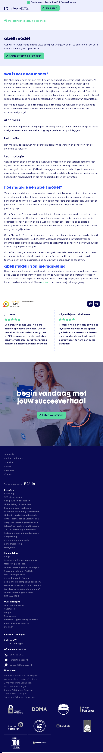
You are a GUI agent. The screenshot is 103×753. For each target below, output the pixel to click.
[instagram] (29, 484)
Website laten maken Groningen (20, 675)
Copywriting (10, 536)
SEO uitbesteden (13, 497)
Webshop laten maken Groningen (21, 679)
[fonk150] (39, 726)
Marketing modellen (15, 564)
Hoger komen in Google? (17, 578)
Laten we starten (52, 415)
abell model (40, 21)
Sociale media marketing (17, 508)
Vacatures (9, 609)
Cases (7, 466)
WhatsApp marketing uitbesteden (22, 526)
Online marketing (13, 458)
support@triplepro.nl (21, 665)
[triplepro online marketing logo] (16, 9)
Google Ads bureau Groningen (19, 690)
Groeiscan (51, 8)
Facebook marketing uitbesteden (22, 511)
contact (45, 282)
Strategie (9, 454)
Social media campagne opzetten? (22, 582)
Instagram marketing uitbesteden (22, 533)
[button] (90, 304)
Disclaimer (10, 627)
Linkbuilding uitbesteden (17, 504)
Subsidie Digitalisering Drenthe (21, 619)
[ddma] (39, 709)
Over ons (9, 470)
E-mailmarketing (13, 544)
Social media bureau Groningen (19, 697)
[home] (5, 21)
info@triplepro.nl (19, 660)
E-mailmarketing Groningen (18, 683)
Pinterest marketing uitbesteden (21, 519)
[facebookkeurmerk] (63, 709)
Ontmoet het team (14, 605)
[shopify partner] (39, 743)
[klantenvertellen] (15, 726)
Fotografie (9, 547)
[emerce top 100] (15, 743)
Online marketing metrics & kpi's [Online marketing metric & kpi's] (21, 567)
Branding (9, 493)
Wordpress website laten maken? (22, 589)
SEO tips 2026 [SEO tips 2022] (11, 596)
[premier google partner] (87, 709)
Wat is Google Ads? (14, 574)
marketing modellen (19, 21)
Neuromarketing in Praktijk (18, 571)
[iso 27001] (87, 726)
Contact (8, 474)
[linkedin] (33, 484)
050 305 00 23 (17, 654)
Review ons (10, 616)
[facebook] (25, 484)
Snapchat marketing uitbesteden (21, 522)
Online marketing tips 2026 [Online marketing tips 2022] (18, 592)
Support (8, 612)
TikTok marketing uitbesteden (20, 529)
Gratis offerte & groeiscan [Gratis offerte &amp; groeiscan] (25, 55)
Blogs (7, 556)
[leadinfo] (63, 726)
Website (8, 462)
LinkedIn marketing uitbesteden (21, 515)
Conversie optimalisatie (16, 540)
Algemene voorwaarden (17, 623)
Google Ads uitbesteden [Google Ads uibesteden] (17, 500)
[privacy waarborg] (15, 709)
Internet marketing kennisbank (20, 560)
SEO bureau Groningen (15, 686)
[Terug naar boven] (13, 484)
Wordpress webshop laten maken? (22, 585)
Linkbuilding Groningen (15, 693)
